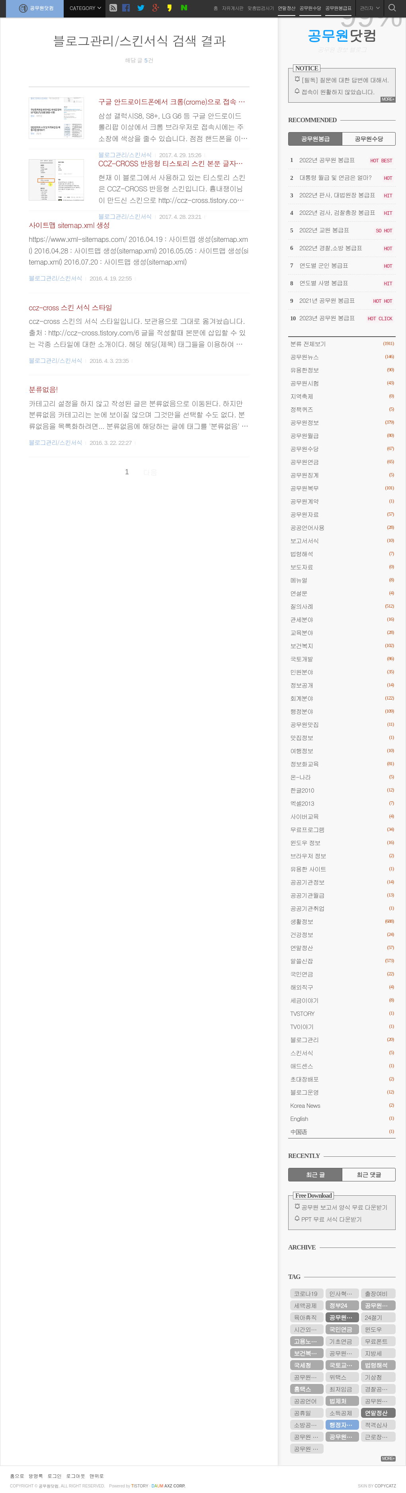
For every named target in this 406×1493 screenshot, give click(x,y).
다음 (150, 472)
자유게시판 (233, 7)
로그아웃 (75, 1475)
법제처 (337, 1401)
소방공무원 (308, 1425)
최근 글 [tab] (315, 1174)
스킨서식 (342, 1052)
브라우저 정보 (342, 855)
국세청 (302, 1365)
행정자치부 (343, 1425)
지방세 (373, 1353)
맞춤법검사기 (261, 7)
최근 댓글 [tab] (369, 1174)
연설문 (342, 593)
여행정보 (342, 750)
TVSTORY (342, 1013)
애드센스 (342, 1065)
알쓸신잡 (342, 960)
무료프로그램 (342, 829)
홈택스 (302, 1389)
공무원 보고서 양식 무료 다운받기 (344, 1207)
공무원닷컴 (35, 8)
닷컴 (342, 35)
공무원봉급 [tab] (315, 138)
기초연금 (340, 1341)
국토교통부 (343, 1365)
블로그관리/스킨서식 (55, 278)
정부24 (338, 1305)
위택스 (337, 1377)
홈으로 (17, 1475)
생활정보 (342, 921)
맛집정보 (342, 737)
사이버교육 (342, 816)
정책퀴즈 (342, 409)
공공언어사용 (342, 527)
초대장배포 (342, 1079)
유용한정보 (342, 369)
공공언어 (305, 1401)
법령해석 (342, 553)
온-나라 (342, 777)
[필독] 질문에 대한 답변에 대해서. (345, 80)
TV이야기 (342, 1026)
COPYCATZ (385, 1486)
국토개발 (342, 658)
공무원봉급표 (338, 7)
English (342, 1118)
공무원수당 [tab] (369, 138)
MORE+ (388, 99)
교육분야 (342, 632)
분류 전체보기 (342, 343)
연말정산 (286, 7)
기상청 (373, 1377)
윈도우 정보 (342, 842)
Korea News (342, 1105)
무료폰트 (376, 1341)
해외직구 (342, 987)
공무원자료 (342, 514)
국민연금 (342, 973)
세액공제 (305, 1305)
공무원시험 (342, 383)
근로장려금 (379, 1437)
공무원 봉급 (309, 1437)
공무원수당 (310, 7)
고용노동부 (308, 1341)
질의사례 (342, 606)
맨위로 (97, 1475)
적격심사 (376, 1425)
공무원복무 (342, 488)
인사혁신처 (343, 1293)
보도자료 (342, 566)
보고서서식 (342, 540)
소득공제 (340, 1413)
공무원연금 (342, 461)
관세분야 (342, 619)
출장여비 (376, 1293)
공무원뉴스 (342, 356)
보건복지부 (308, 1353)
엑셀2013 (342, 803)
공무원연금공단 (344, 1437)
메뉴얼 (342, 580)
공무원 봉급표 (309, 1448)
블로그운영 (342, 1092)
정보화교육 (342, 763)
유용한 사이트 (342, 868)
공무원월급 (342, 435)
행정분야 (342, 711)
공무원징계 (342, 474)
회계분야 (342, 698)
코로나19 (305, 1293)
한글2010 (342, 790)
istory (139, 1486)
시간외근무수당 (309, 1329)
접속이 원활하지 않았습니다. (338, 92)
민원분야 (342, 671)
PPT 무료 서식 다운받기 (331, 1219)
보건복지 (342, 645)
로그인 (54, 1475)
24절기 (373, 1317)
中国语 (342, 1131)
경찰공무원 (379, 1389)
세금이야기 (342, 1000)
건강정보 (342, 934)
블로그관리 (342, 1039)
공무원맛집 (342, 724)
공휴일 (302, 1413)
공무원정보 (342, 422)
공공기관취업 (342, 908)
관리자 (370, 7)
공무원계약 (342, 501)
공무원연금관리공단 (344, 1353)
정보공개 (342, 685)
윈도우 (373, 1329)
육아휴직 (305, 1317)
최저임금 (340, 1389)
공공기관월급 (342, 895)
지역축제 (342, 396)
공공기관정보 (342, 882)
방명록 (36, 1475)
